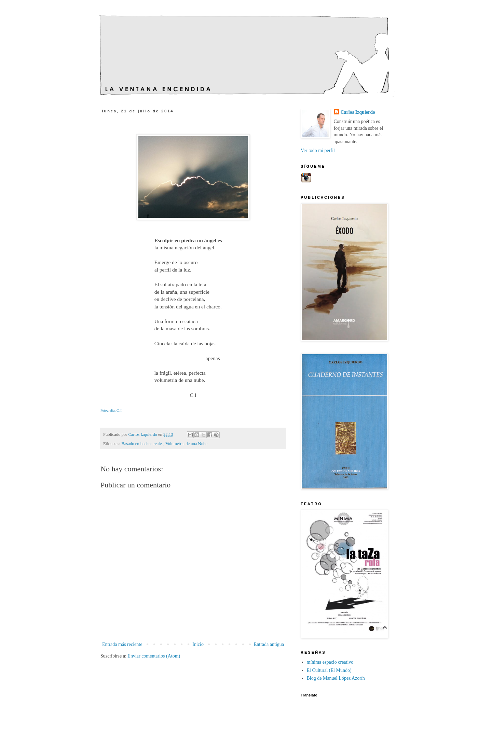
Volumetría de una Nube (186, 443)
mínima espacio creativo (330, 662)
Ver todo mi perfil (318, 150)
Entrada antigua (269, 644)
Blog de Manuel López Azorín (336, 678)
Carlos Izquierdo (358, 112)
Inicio (198, 644)
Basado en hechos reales (143, 443)
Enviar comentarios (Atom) (153, 656)
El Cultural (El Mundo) (329, 670)
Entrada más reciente (122, 644)
